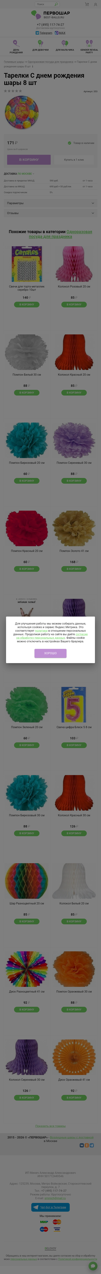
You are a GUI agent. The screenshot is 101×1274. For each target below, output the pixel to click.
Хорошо (50, 653)
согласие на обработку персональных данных (52, 636)
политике (41, 630)
